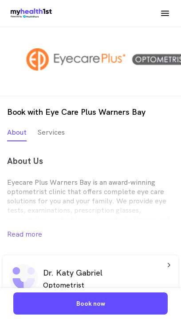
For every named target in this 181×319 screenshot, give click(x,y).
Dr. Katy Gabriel (72, 273)
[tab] (17, 134)
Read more (24, 234)
